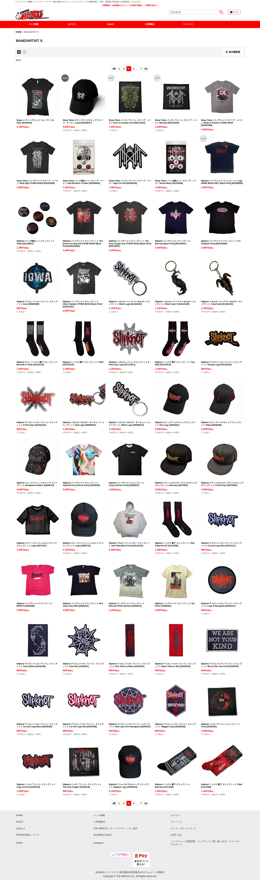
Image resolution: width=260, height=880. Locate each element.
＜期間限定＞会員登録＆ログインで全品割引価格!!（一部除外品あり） (130, 5)
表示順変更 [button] (233, 52)
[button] (226, 24)
